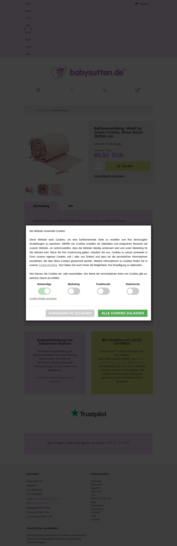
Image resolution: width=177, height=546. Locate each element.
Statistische (133, 284)
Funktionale (103, 284)
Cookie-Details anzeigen (43, 298)
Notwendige (44, 284)
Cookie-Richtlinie (48, 265)
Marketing (74, 284)
